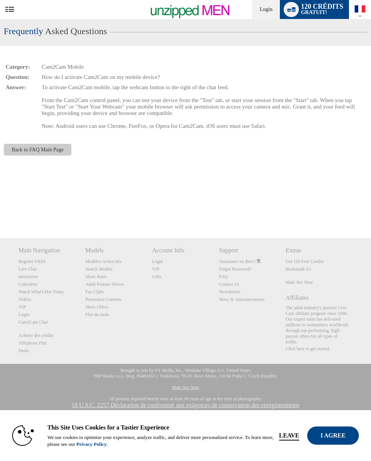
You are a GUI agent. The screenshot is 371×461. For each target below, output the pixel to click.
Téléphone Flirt (33, 343)
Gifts (156, 276)
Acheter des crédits (36, 335)
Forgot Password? (235, 269)
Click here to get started (307, 348)
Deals (24, 350)
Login (266, 9)
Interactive (28, 276)
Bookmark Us (298, 269)
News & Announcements (241, 299)
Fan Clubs (94, 291)
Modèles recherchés (103, 261)
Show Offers (97, 307)
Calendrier (28, 284)
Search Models (99, 269)
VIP (22, 307)
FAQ (223, 276)
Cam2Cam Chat (33, 322)
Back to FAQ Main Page (38, 150)
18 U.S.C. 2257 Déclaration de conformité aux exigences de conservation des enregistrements (185, 405)
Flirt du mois (97, 314)
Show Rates (96, 276)
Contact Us (229, 284)
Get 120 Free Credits (305, 261)
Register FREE (32, 261)
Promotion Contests (103, 299)
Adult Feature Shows (104, 284)
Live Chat (28, 269)
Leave (289, 435)
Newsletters (229, 291)
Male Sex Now (299, 282)
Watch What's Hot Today (41, 291)
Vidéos (25, 299)
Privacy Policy (91, 444)
